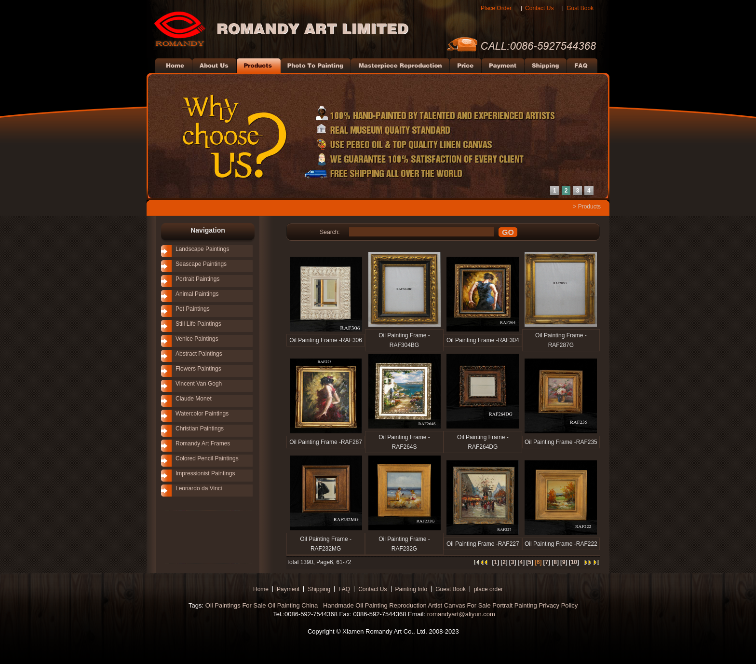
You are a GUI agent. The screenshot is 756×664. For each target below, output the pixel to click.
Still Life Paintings (198, 323)
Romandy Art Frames (203, 443)
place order (488, 589)
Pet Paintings (193, 308)
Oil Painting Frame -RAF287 (325, 442)
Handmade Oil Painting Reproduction (373, 605)
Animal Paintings (197, 293)
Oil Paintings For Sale (235, 605)
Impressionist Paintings (205, 473)
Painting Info (411, 589)
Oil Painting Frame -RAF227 (482, 543)
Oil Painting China (294, 605)
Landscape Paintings (202, 249)
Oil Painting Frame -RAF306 (325, 340)
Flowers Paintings (198, 368)
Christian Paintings (200, 428)
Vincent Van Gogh (199, 383)
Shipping (319, 589)
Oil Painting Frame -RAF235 (561, 442)
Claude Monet (194, 398)
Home (261, 589)
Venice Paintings (197, 338)
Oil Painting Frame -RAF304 (482, 340)
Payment (288, 589)
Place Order (496, 8)
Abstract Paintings (199, 353)
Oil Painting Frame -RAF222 (561, 543)
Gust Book (580, 8)
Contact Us (539, 8)
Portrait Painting (514, 605)
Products (589, 206)
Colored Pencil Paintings (207, 458)
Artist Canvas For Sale (459, 605)
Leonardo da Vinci (199, 488)
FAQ (344, 589)
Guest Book (450, 589)
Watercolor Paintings (202, 413)
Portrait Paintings (197, 279)
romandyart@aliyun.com (461, 614)
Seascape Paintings (201, 264)
